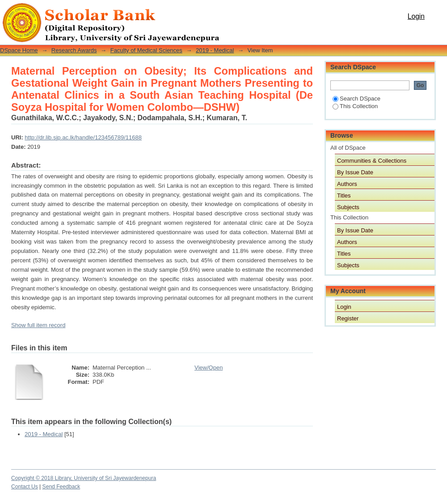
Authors (347, 184)
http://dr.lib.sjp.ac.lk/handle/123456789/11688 (83, 137)
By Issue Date (355, 172)
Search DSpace (356, 98)
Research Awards (74, 50)
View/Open (208, 367)
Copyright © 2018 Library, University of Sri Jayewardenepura (83, 478)
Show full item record (38, 325)
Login (416, 16)
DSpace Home (19, 50)
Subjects (348, 207)
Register (347, 318)
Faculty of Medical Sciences (146, 50)
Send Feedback (61, 487)
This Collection (355, 106)
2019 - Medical (215, 50)
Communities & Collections (371, 160)
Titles (344, 195)
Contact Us (24, 487)
